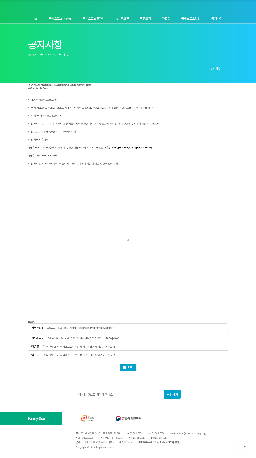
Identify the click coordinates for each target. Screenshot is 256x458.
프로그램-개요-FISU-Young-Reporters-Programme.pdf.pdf (79, 328)
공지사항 (217, 18)
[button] (51, 418)
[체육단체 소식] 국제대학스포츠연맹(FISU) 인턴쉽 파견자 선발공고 (79, 355)
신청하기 (172, 394)
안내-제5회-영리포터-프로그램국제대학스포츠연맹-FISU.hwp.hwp (83, 338)
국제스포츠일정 (190, 18)
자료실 (166, 18)
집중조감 (145, 18)
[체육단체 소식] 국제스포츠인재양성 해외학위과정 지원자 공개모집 (79, 347)
